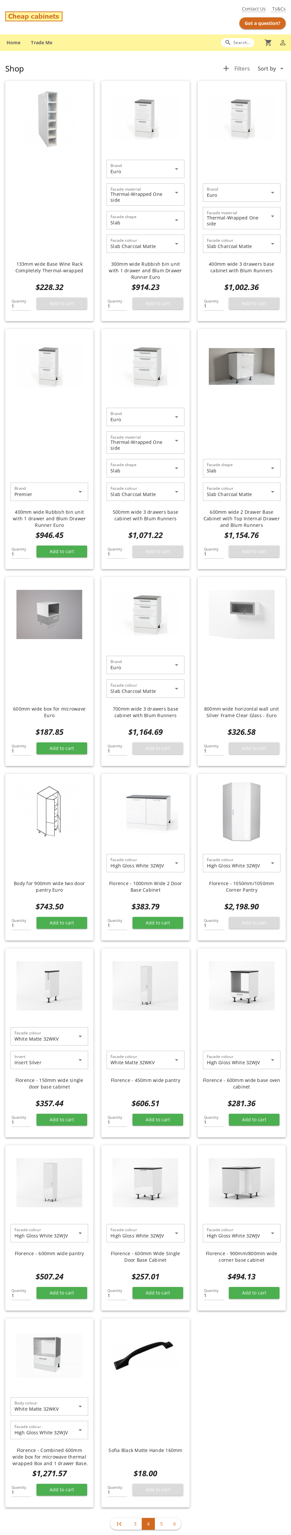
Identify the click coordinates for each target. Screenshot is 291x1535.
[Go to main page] (51, 17)
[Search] (237, 42)
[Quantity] (21, 304)
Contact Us (254, 9)
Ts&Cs (278, 9)
